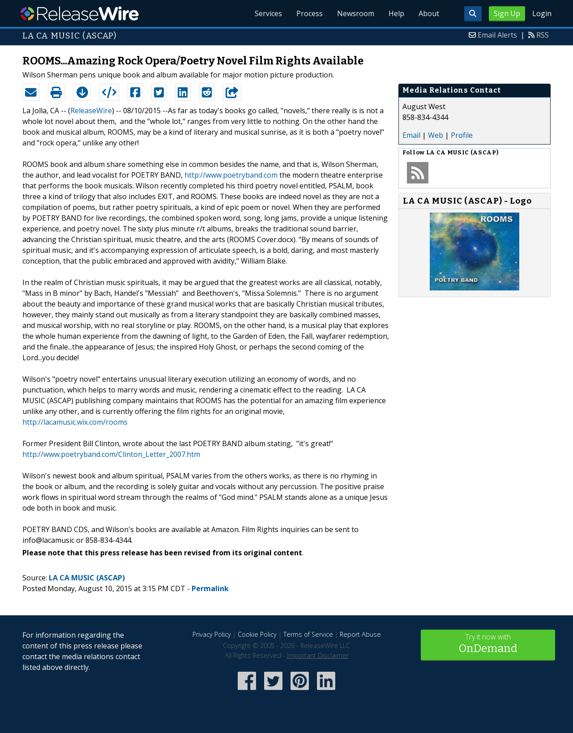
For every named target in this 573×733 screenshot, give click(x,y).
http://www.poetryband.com (231, 175)
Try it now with (488, 644)
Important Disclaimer (318, 655)
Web (435, 135)
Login (542, 13)
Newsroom (355, 13)
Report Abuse (360, 634)
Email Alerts (497, 35)
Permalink (210, 588)
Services (268, 13)
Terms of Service (308, 634)
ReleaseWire (79, 13)
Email (411, 135)
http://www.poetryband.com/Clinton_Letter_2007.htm (111, 454)
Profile (462, 135)
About (429, 13)
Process (309, 13)
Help (396, 13)
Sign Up (507, 13)
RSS (542, 35)
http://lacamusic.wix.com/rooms (75, 422)
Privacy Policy (211, 634)
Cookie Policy (257, 634)
